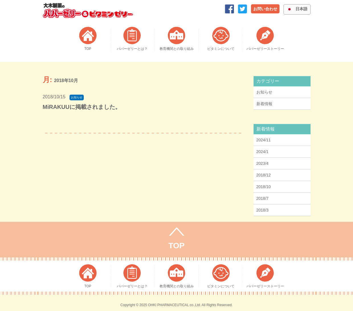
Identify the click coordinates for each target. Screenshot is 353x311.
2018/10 (263, 186)
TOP (176, 245)
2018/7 (262, 198)
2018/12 (263, 175)
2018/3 (262, 210)
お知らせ (264, 92)
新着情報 (264, 103)
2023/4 (262, 163)
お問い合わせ (265, 9)
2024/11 (263, 140)
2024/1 (262, 151)
